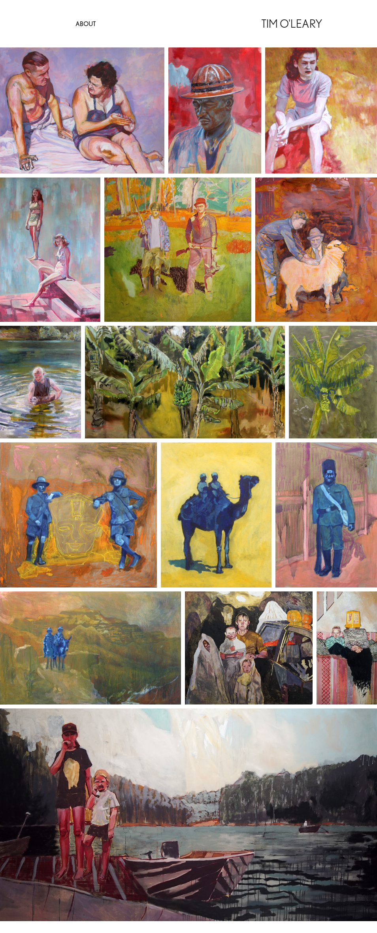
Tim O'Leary (291, 23)
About (85, 23)
